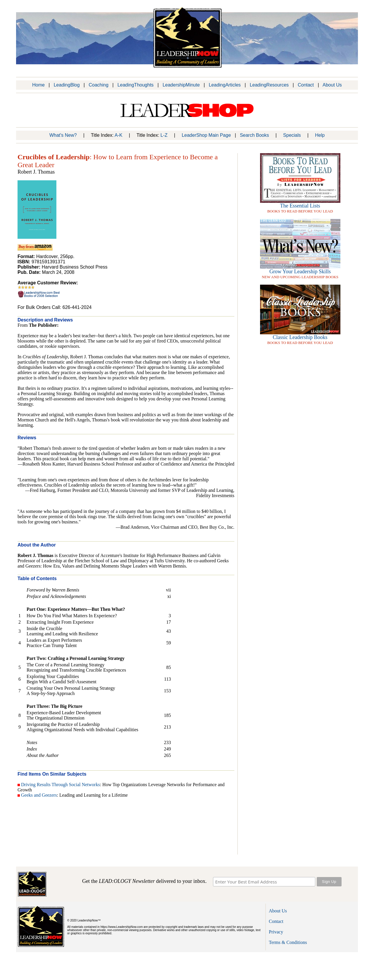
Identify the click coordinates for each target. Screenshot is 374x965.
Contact (306, 84)
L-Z (163, 135)
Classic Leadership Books (300, 337)
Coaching (98, 84)
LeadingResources (269, 84)
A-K (118, 135)
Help (320, 135)
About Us (332, 84)
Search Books (254, 135)
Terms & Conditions (288, 942)
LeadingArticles (224, 84)
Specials (292, 135)
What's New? (63, 135)
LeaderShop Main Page (206, 135)
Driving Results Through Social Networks (60, 784)
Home (38, 84)
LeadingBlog (67, 84)
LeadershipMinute (181, 84)
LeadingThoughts (135, 84)
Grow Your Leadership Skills (300, 271)
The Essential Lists (300, 206)
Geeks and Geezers (39, 795)
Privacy (276, 931)
